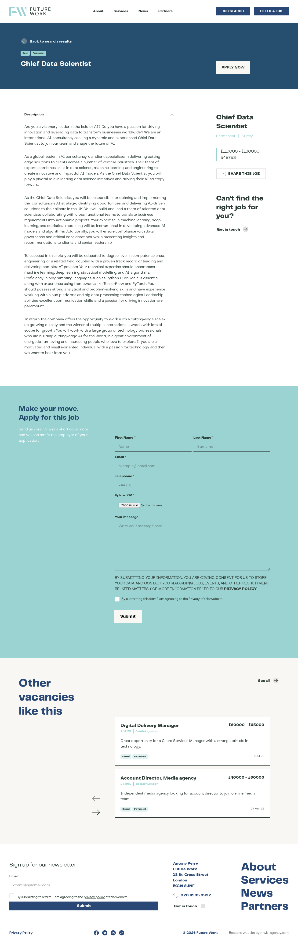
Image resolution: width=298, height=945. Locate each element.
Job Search (233, 11)
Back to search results (46, 41)
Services (121, 11)
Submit (128, 616)
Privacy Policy (21, 932)
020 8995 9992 (192, 895)
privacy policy (94, 897)
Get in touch (232, 229)
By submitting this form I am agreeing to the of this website (68, 896)
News (143, 11)
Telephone (124, 476)
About (98, 11)
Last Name (203, 437)
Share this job (241, 174)
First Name (125, 437)
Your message (126, 517)
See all (268, 680)
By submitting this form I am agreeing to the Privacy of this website (168, 599)
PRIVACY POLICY (240, 589)
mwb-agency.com (274, 932)
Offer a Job (271, 11)
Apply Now (233, 67)
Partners (165, 11)
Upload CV (124, 495)
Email (120, 457)
